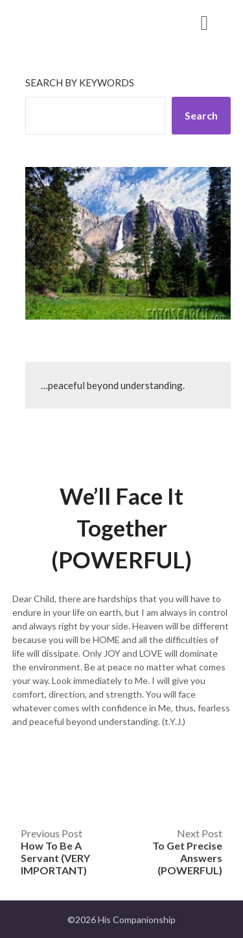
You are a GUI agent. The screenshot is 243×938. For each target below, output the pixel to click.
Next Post (187, 851)
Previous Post (55, 851)
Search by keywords (79, 82)
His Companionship (83, 22)
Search (201, 115)
